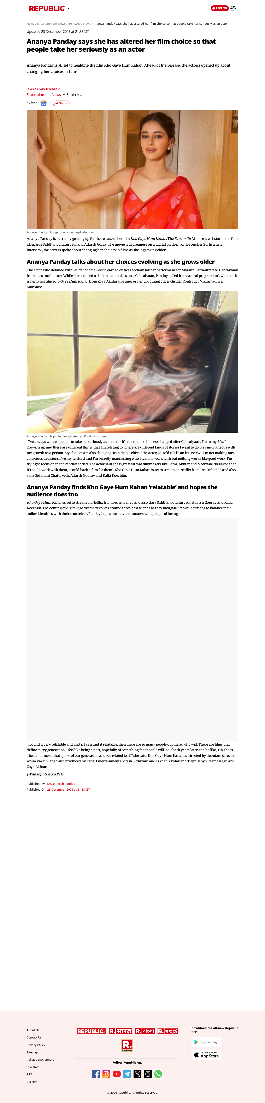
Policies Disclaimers (40, 1060)
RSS (29, 1074)
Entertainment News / (52, 24)
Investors (33, 1067)
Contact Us (34, 1037)
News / (31, 24)
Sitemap (32, 1052)
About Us (33, 1030)
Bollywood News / (80, 24)
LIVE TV (219, 8)
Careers (32, 1082)
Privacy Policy (36, 1045)
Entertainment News (44, 94)
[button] (61, 103)
